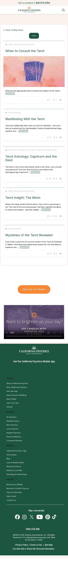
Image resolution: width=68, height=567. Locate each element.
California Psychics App (16, 451)
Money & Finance (14, 466)
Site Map (49, 545)
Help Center (11, 496)
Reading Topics (13, 421)
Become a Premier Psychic (18, 488)
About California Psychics (17, 383)
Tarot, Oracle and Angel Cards (21, 44)
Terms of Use (36, 545)
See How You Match (34, 289)
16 (48, 178)
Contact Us (11, 500)
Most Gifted (11, 399)
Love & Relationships (15, 462)
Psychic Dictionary (14, 492)
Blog (8, 459)
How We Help (12, 391)
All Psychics (12, 417)
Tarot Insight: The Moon (22, 197)
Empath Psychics (14, 433)
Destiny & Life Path (14, 470)
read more (10, 93)
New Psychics (12, 425)
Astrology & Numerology (19, 150)
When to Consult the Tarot (24, 51)
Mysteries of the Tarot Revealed (29, 235)
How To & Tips (13, 403)
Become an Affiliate (15, 484)
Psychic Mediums (14, 437)
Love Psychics (12, 429)
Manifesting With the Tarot (25, 119)
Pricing (9, 407)
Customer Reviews (14, 440)
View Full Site (32, 529)
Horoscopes (12, 455)
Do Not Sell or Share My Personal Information (34, 549)
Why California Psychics (17, 387)
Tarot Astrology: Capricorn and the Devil (31, 158)
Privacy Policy (21, 545)
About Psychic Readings (17, 395)
